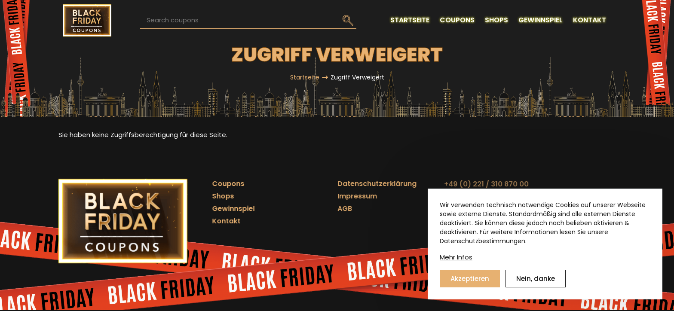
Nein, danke (535, 278)
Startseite (304, 77)
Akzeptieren (469, 278)
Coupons (206, 184)
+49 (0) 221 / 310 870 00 (395, 184)
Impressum (296, 196)
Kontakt (204, 221)
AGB (284, 208)
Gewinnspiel (211, 208)
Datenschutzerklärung (316, 184)
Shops (200, 196)
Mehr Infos (456, 257)
